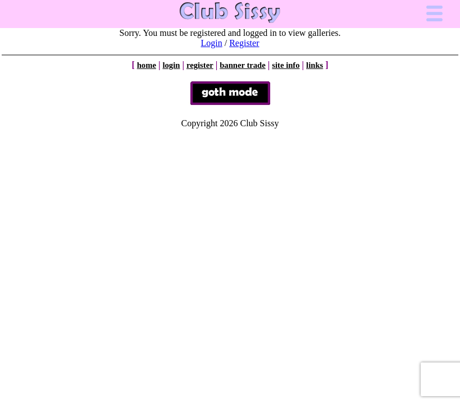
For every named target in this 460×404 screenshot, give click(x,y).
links (314, 65)
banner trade (243, 65)
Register (244, 43)
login (171, 65)
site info (285, 65)
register (199, 65)
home (146, 65)
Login (211, 43)
